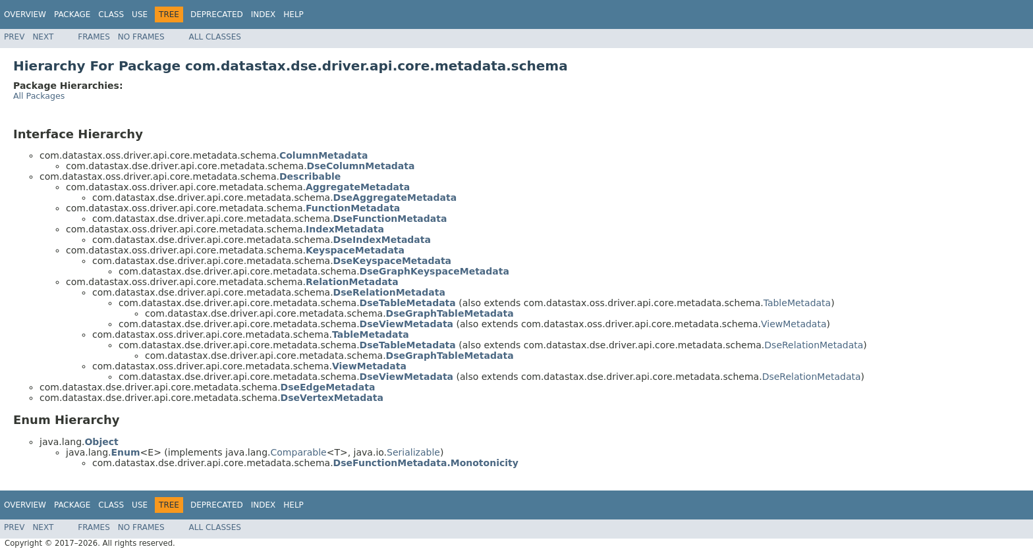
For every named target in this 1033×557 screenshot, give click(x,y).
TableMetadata (797, 303)
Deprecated (216, 14)
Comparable (299, 452)
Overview (25, 14)
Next (42, 36)
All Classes (215, 36)
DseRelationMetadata (813, 345)
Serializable (413, 452)
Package (72, 14)
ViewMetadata (794, 324)
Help (293, 14)
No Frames (141, 36)
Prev (14, 36)
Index (263, 14)
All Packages (39, 96)
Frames (94, 36)
